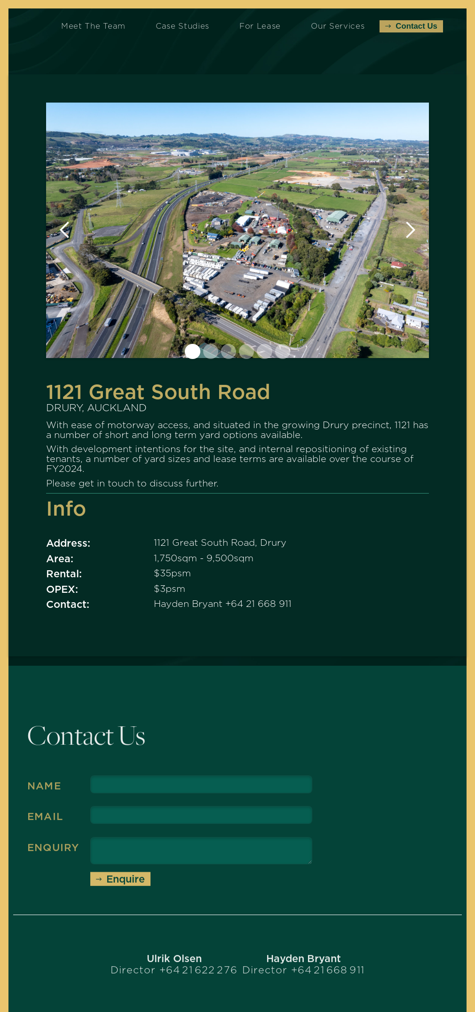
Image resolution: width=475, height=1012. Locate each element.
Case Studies (182, 26)
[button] (65, 230)
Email (45, 821)
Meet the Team (93, 26)
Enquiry (53, 852)
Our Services (337, 26)
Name (44, 790)
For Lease (260, 26)
